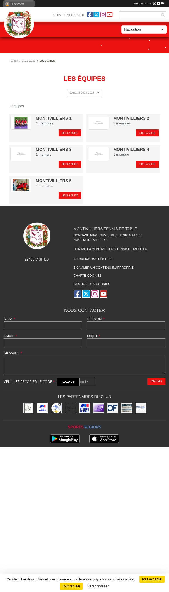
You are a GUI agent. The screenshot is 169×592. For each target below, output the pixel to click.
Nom (9, 318)
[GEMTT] (98, 408)
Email (10, 335)
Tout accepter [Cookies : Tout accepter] (151, 579)
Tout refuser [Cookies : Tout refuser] (71, 586)
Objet (93, 335)
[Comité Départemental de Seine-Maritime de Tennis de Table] (56, 408)
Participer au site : (149, 3)
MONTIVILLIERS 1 (54, 118)
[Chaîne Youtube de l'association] (109, 14)
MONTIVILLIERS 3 (54, 149)
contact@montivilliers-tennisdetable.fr (110, 249)
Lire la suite (70, 133)
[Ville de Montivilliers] (70, 408)
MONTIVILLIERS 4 (131, 149)
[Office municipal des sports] (28, 408)
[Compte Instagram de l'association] (103, 14)
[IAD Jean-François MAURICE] (126, 408)
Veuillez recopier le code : (30, 381)
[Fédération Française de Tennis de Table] (84, 408)
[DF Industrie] (112, 408)
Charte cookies (88, 275)
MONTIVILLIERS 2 (131, 118)
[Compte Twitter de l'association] (96, 14)
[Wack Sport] (141, 408)
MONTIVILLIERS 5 (54, 180)
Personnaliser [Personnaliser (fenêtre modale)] (98, 586)
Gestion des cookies (92, 284)
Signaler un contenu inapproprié (104, 267)
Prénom (96, 318)
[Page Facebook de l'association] (90, 14)
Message (13, 352)
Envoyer (156, 381)
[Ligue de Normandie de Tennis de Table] (42, 408)
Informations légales (93, 259)
